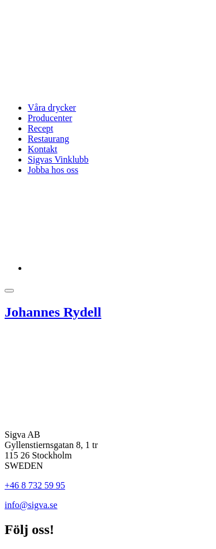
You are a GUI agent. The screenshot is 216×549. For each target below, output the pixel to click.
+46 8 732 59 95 (35, 485)
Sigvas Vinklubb (58, 159)
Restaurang (48, 139)
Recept (40, 128)
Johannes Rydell (53, 311)
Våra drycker (52, 107)
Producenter (50, 118)
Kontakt (43, 149)
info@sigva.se (31, 505)
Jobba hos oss (53, 170)
